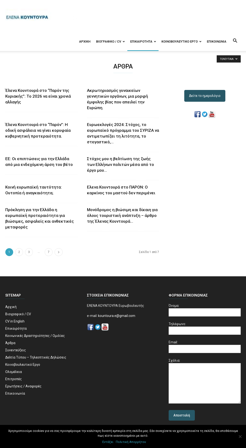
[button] (235, 41)
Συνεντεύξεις (15, 350)
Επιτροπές (13, 379)
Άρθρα (10, 343)
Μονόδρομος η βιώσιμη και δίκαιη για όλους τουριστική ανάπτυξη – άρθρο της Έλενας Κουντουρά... (122, 215)
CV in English (15, 321)
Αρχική (84, 41)
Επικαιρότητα (143, 41)
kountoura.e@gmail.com (116, 316)
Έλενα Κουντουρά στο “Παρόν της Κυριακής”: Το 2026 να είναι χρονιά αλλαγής (38, 96)
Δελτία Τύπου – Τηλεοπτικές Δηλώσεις (35, 357)
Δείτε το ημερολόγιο (205, 96)
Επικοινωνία (216, 41)
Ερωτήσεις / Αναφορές (23, 386)
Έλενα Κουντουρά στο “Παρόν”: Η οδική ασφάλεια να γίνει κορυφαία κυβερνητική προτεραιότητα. (38, 130)
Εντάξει (107, 442)
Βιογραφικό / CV (110, 41)
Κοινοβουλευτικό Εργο (181, 41)
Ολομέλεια (13, 372)
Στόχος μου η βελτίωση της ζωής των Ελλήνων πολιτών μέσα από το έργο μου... (120, 164)
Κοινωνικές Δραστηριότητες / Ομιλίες (35, 336)
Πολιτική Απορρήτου (131, 442)
